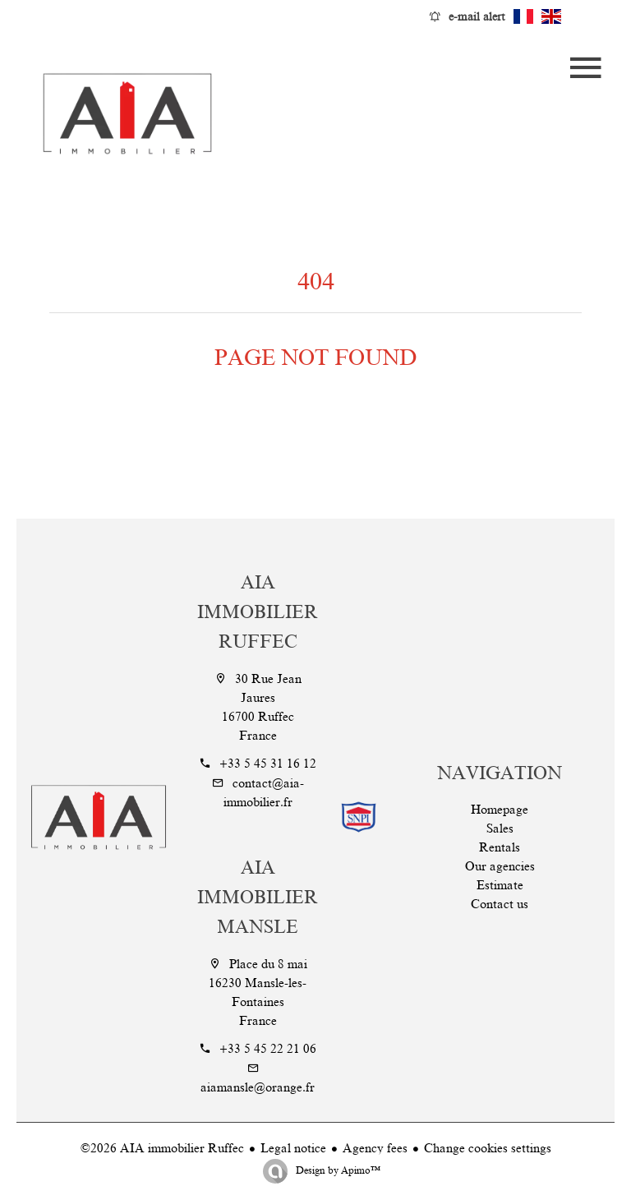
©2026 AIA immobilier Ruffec (162, 1148)
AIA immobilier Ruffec (257, 612)
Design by (336, 1170)
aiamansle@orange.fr (257, 1087)
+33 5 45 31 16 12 (267, 763)
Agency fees (375, 1148)
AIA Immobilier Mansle (257, 897)
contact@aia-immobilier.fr (263, 793)
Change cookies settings (487, 1148)
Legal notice (293, 1148)
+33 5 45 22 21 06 (267, 1048)
